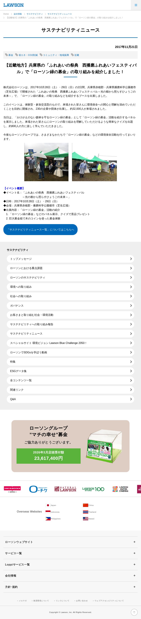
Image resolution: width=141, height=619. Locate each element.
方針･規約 (11, 587)
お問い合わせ (82, 601)
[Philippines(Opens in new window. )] (64, 518)
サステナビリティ (35, 14)
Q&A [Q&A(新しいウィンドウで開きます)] (13, 399)
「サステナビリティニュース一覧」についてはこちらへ (40, 229)
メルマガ (23, 601)
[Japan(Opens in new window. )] (64, 505)
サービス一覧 (13, 553)
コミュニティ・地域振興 (56, 55)
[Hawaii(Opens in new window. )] (102, 518)
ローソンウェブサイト (19, 542)
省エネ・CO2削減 (28, 55)
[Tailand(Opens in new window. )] (102, 512)
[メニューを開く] (136, 5)
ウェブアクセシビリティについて (109, 601)
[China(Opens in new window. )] (102, 505)
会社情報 (18, 14)
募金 (10, 55)
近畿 (76, 55)
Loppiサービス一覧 (17, 564)
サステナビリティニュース (60, 14)
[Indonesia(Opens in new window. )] (64, 512)
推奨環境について (41, 601)
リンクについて (62, 601)
